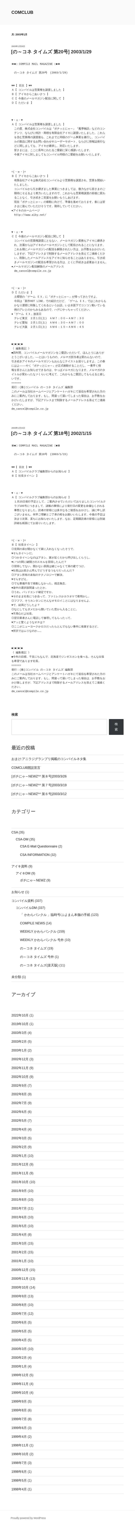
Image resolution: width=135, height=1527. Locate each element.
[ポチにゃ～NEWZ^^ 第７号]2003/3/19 (39, 785)
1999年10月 (20, 1392)
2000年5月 (19, 1331)
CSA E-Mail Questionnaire (38, 846)
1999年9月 (19, 1401)
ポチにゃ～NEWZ (33, 880)
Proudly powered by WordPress (28, 1518)
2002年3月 (19, 1138)
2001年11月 (20, 1173)
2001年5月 (19, 1226)
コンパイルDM (26, 908)
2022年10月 (20, 1015)
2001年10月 (20, 1182)
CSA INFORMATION (35, 855)
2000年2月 (19, 1357)
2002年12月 (20, 1059)
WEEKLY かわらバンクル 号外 (42, 940)
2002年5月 (19, 1120)
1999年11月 (20, 1384)
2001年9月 (19, 1191)
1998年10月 (20, 1454)
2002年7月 (19, 1103)
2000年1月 (19, 1366)
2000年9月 (19, 1296)
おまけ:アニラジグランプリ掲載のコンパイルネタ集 (48, 759)
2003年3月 (19, 1033)
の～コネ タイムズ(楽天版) (39, 965)
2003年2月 (19, 1041)
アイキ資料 (19, 866)
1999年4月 (19, 1436)
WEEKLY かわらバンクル (38, 931)
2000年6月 (19, 1322)
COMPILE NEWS (32, 923)
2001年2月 (19, 1252)
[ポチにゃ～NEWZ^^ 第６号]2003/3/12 (39, 794)
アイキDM (23, 873)
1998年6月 (19, 1471)
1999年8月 (19, 1410)
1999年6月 (19, 1428)
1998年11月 (20, 1445)
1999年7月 (19, 1419)
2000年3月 (19, 1349)
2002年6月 (19, 1112)
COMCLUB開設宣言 (25, 768)
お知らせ (17, 892)
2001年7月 (19, 1208)
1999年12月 (20, 1375)
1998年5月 (19, 1480)
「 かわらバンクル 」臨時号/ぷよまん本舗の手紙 (55, 915)
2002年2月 (19, 1147)
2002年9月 (19, 1085)
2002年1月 (19, 1156)
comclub (22, 12)
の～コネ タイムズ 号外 (37, 957)
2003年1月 (19, 1050)
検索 (14, 714)
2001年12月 (20, 1164)
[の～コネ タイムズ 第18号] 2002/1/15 (51, 433)
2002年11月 (20, 1068)
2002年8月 (19, 1094)
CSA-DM (22, 839)
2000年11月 (20, 1278)
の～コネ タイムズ (33, 948)
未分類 (16, 977)
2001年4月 (19, 1234)
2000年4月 (19, 1340)
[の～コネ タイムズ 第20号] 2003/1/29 (51, 51)
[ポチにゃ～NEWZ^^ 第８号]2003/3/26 (39, 776)
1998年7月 (19, 1463)
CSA (14, 832)
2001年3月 (19, 1243)
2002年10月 (20, 1077)
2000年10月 (20, 1287)
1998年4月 (19, 1489)
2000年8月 (19, 1305)
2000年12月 (20, 1270)
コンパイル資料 (22, 901)
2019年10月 (20, 1024)
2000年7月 (19, 1313)
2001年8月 (19, 1199)
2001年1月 (19, 1261)
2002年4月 (19, 1129)
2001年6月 (19, 1217)
